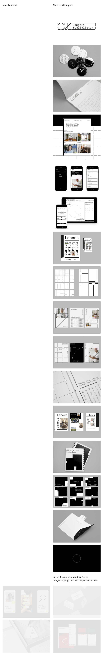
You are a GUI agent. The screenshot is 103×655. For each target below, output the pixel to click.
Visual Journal (10, 5)
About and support (63, 5)
